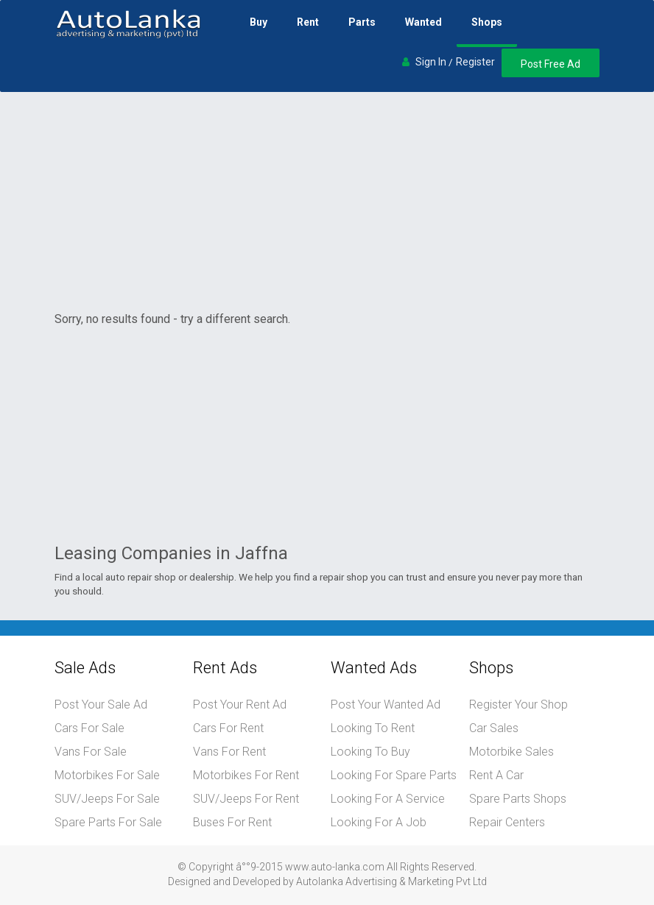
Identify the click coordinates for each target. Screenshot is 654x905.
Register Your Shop (518, 704)
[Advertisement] (327, 202)
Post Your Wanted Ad (385, 704)
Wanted (423, 22)
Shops (486, 22)
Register (475, 62)
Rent (308, 22)
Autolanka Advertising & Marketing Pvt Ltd (391, 881)
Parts (362, 22)
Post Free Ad (550, 64)
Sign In (430, 62)
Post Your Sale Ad (100, 704)
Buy (258, 22)
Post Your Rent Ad (239, 704)
